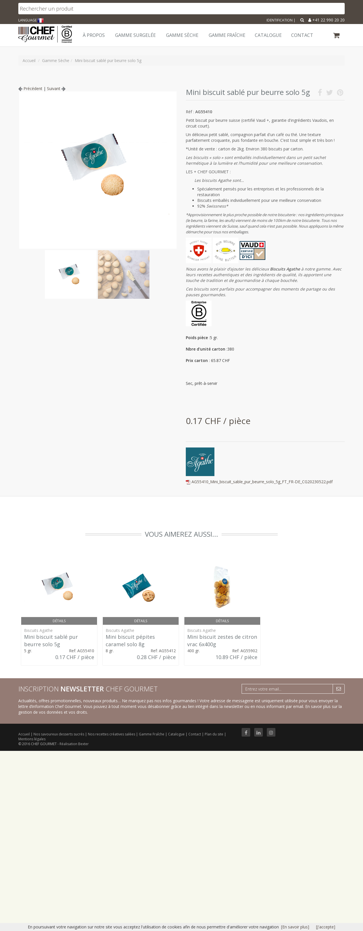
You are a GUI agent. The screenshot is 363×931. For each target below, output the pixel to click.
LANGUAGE (31, 20)
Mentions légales (32, 739)
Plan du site (214, 734)
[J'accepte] (325, 927)
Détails (59, 620)
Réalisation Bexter (74, 743)
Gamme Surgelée (135, 35)
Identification (280, 20)
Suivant (56, 88)
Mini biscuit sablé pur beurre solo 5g (51, 640)
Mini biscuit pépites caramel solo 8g (130, 640)
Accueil (24, 734)
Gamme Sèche (182, 35)
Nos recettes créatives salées (112, 734)
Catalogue (177, 734)
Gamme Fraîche (152, 734)
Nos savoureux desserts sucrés (59, 734)
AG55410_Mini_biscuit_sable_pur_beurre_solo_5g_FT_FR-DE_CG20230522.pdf (262, 481)
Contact (195, 734)
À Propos (94, 35)
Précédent (30, 88)
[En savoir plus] (295, 927)
